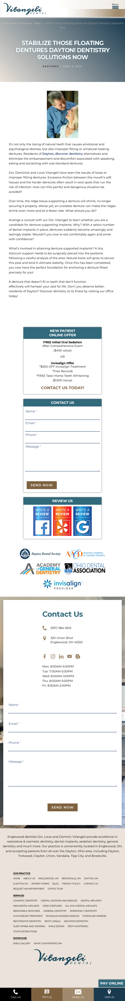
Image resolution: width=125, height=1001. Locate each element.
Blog (38, 23)
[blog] (78, 656)
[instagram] (53, 656)
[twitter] (61, 656)
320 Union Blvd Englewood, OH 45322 (62, 640)
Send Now (42, 485)
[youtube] (69, 656)
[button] (115, 8)
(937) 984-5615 (56, 628)
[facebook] (44, 656)
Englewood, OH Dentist (16, 23)
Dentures (51, 66)
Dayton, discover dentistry (62, 154)
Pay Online (111, 983)
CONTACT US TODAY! (62, 387)
